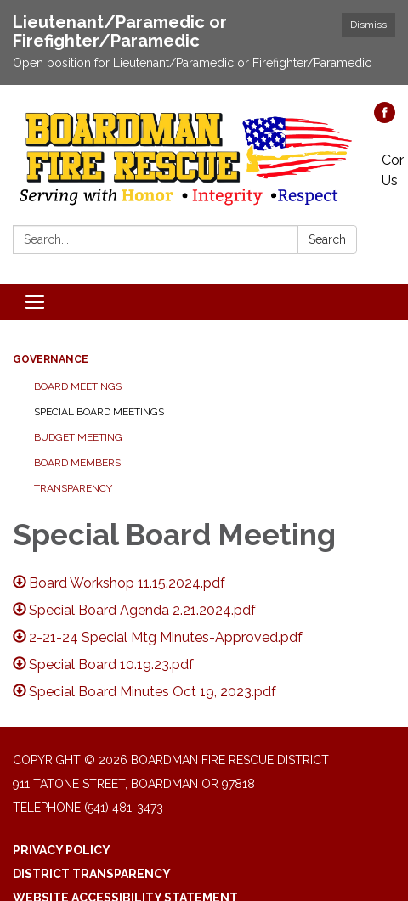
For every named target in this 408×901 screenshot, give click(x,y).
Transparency (73, 488)
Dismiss (368, 25)
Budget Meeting (78, 437)
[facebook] (384, 118)
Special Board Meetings (99, 412)
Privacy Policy (61, 850)
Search (327, 239)
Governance (50, 359)
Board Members (77, 463)
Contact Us (393, 170)
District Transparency (92, 874)
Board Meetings (78, 386)
